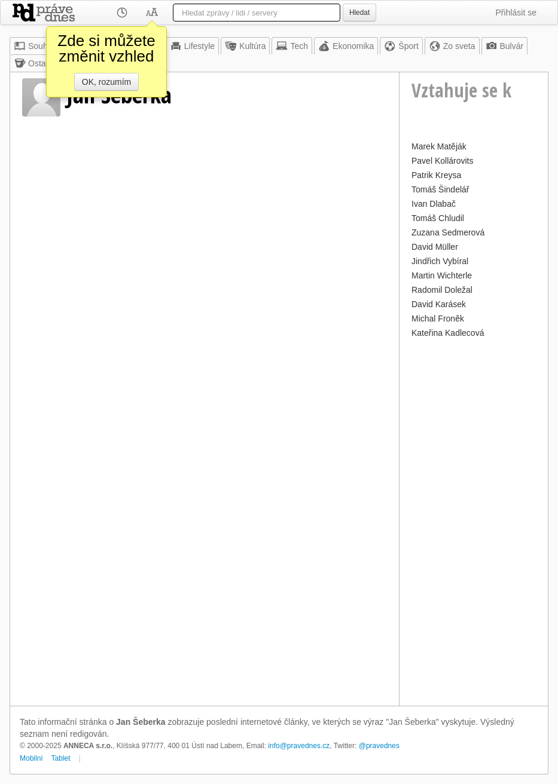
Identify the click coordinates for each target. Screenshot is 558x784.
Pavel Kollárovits (442, 161)
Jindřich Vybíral (439, 261)
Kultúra (245, 46)
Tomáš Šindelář (440, 189)
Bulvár (505, 46)
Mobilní (31, 758)
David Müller (434, 247)
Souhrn (34, 46)
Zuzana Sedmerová (447, 232)
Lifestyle (192, 46)
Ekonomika (346, 46)
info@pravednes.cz (299, 746)
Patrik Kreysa (436, 175)
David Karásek (438, 304)
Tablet (61, 758)
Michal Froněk (437, 318)
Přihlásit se (516, 12)
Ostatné (35, 63)
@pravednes (379, 746)
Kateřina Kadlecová (447, 333)
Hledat (359, 12)
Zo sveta (452, 46)
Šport (401, 46)
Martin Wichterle (441, 275)
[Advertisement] (473, 520)
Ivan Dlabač (433, 204)
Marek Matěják (438, 146)
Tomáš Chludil (437, 218)
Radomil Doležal (441, 290)
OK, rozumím (106, 82)
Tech (292, 46)
